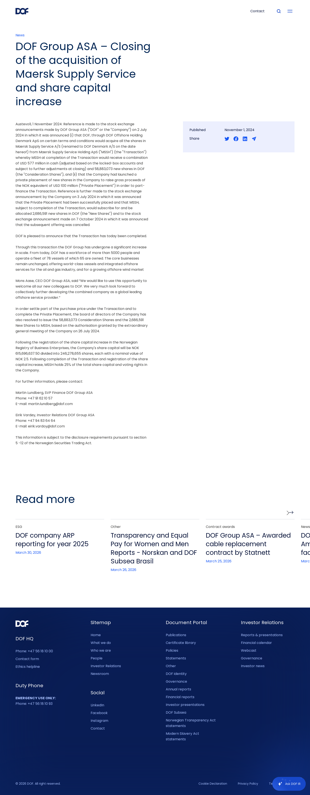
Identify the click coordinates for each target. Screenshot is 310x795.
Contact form (27, 658)
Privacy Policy (248, 784)
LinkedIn (97, 705)
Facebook (99, 712)
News (20, 35)
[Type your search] (278, 11)
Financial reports (180, 696)
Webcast (248, 650)
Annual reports (178, 689)
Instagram (99, 720)
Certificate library (181, 642)
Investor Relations (106, 666)
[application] (287, 784)
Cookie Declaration (212, 784)
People (96, 658)
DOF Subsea (176, 712)
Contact (98, 728)
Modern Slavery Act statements (182, 736)
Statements (176, 658)
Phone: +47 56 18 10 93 (36, 701)
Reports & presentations (262, 635)
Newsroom (100, 673)
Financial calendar (256, 642)
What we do (101, 642)
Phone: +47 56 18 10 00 (34, 651)
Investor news (253, 666)
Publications (176, 635)
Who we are (101, 650)
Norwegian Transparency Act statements (191, 723)
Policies (172, 650)
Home (96, 635)
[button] (289, 512)
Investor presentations (185, 704)
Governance (176, 681)
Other (171, 666)
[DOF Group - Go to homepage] (22, 11)
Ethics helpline (28, 666)
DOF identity (176, 673)
